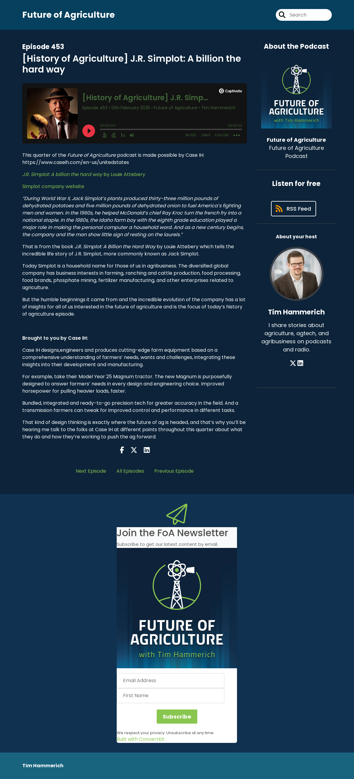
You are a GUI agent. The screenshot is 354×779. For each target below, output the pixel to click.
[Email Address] (170, 680)
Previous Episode (174, 471)
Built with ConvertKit (141, 739)
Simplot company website (53, 186)
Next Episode (91, 471)
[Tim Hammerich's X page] (293, 363)
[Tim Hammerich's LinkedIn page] (300, 363)
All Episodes (130, 471)
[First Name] (170, 695)
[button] (177, 608)
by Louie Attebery (83, 174)
